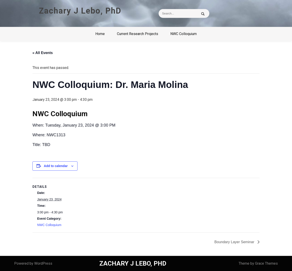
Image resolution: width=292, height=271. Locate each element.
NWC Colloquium (183, 34)
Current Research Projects (137, 34)
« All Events (42, 53)
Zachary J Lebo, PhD (80, 11)
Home (100, 34)
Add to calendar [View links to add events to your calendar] (56, 166)
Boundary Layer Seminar (234, 242)
